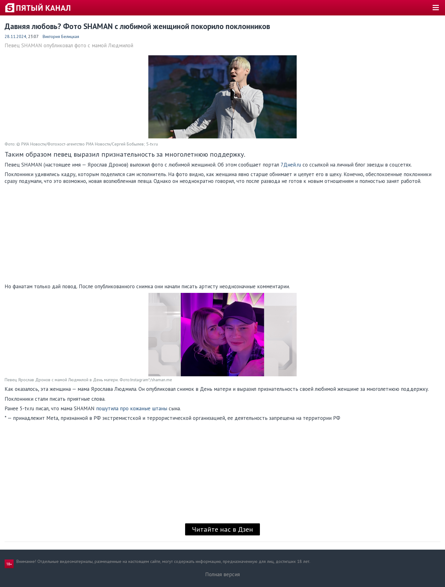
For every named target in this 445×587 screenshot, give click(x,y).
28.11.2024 (15, 36)
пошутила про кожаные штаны (131, 408)
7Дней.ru (291, 164)
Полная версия (222, 574)
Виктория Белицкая (61, 36)
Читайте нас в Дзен (222, 529)
